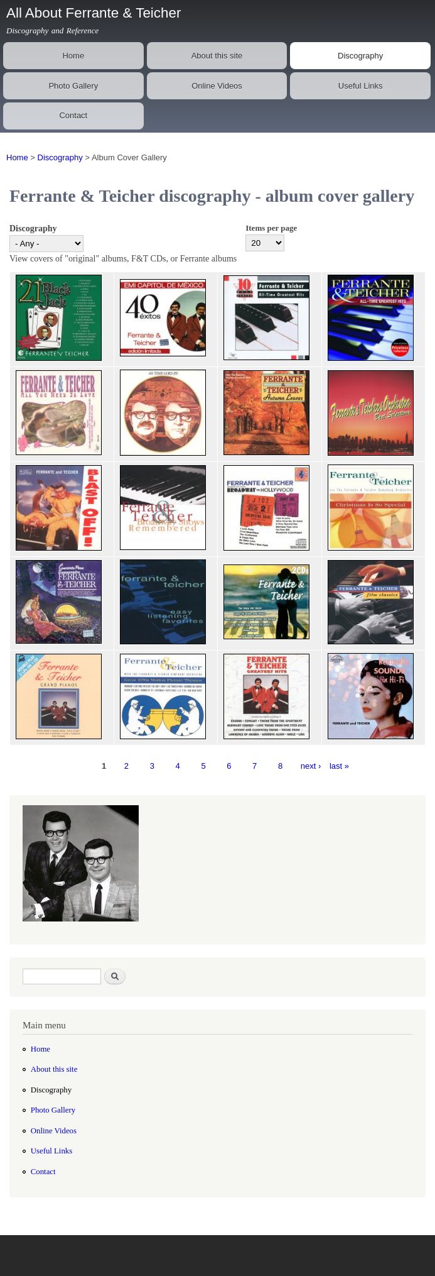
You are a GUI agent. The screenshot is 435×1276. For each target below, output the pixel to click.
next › (311, 766)
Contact (73, 115)
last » (339, 766)
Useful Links (360, 86)
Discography (360, 55)
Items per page (271, 228)
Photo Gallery (73, 86)
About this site (217, 55)
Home (73, 55)
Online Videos (216, 86)
